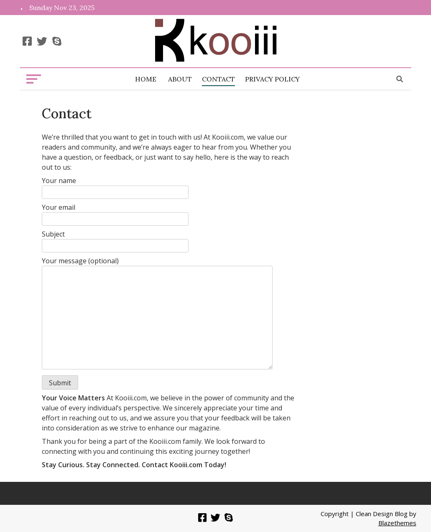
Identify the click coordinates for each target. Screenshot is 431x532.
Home (145, 79)
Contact (218, 79)
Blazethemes (397, 523)
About (180, 79)
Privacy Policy (272, 79)
